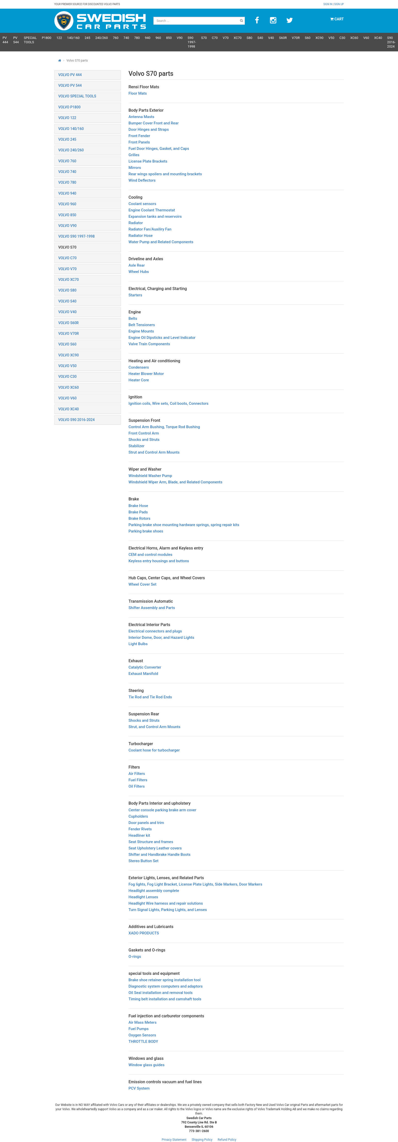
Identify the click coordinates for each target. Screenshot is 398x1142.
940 (147, 38)
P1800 (46, 38)
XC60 (354, 38)
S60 (307, 38)
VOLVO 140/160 (71, 129)
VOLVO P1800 (69, 107)
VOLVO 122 (67, 118)
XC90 (319, 38)
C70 (215, 38)
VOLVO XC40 (68, 409)
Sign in (328, 4)
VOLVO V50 (67, 366)
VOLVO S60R (68, 323)
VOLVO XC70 (68, 280)
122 (59, 38)
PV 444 (5, 40)
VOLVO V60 (67, 398)
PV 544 (16, 40)
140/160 (73, 38)
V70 (226, 38)
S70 (204, 38)
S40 (260, 38)
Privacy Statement (174, 1139)
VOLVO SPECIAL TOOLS (77, 96)
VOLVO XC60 (68, 387)
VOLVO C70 (67, 258)
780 (137, 38)
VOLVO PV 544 (70, 85)
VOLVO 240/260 (71, 150)
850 (169, 38)
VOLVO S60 (67, 344)
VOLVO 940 (67, 193)
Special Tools (30, 40)
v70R (296, 38)
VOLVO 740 (67, 172)
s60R (283, 38)
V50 (331, 38)
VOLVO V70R (68, 333)
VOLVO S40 (67, 301)
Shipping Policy (202, 1139)
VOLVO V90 (67, 226)
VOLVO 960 (67, 204)
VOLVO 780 (67, 182)
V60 (366, 38)
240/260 (101, 38)
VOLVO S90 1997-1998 (76, 236)
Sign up (339, 4)
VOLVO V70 (67, 269)
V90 (180, 38)
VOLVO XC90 (68, 355)
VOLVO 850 (67, 215)
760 (115, 38)
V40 (271, 38)
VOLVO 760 (67, 161)
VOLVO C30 (67, 376)
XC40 (378, 38)
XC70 (238, 38)
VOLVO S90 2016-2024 (76, 420)
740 (126, 38)
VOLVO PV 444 (70, 75)
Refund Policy (227, 1139)
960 (158, 38)
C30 (342, 38)
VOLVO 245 (67, 139)
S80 (249, 38)
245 (87, 38)
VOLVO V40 (67, 312)
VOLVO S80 (67, 290)
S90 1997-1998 (192, 42)
